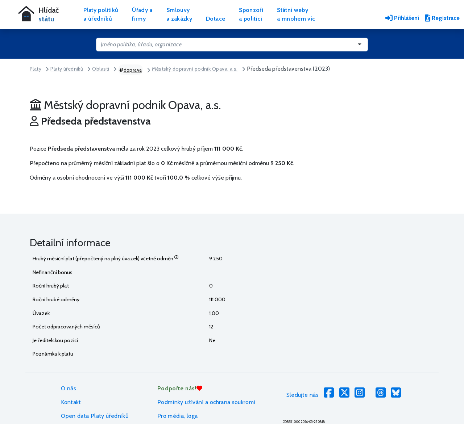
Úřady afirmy (142, 14)
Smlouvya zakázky (179, 14)
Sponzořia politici (251, 14)
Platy (35, 69)
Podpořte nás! (179, 388)
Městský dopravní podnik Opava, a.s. (194, 69)
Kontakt (71, 402)
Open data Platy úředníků (94, 415)
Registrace (442, 17)
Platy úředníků (66, 69)
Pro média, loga (177, 415)
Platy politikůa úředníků (100, 14)
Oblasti (100, 69)
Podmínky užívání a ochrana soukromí (206, 402)
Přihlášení (402, 17)
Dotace (215, 18)
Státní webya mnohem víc (296, 14)
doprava (130, 70)
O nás (68, 388)
